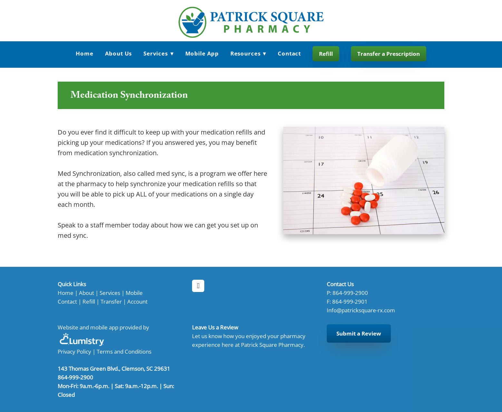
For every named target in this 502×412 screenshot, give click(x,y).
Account (137, 301)
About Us (118, 53)
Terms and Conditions (124, 351)
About (86, 292)
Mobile (134, 292)
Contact (289, 53)
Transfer (111, 301)
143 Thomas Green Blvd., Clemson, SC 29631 (114, 368)
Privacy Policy (74, 351)
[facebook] (198, 286)
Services (158, 53)
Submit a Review (358, 333)
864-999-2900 (350, 292)
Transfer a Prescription (388, 54)
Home (84, 53)
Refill (326, 54)
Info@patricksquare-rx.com (361, 310)
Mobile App (202, 53)
